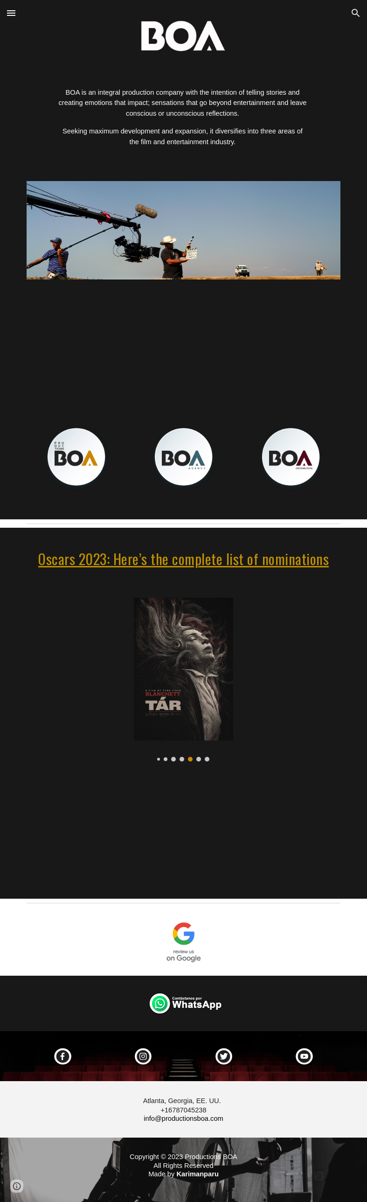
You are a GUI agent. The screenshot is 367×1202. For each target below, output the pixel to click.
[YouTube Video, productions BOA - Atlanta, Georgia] (183, 344)
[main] (183, 121)
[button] (11, 13)
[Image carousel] (184, 230)
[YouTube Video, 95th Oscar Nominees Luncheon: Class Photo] (183, 836)
